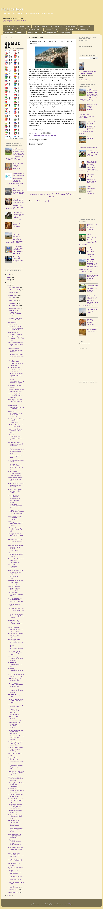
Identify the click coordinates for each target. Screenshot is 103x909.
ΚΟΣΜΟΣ (71, 30)
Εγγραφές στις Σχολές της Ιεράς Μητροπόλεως (16, 390)
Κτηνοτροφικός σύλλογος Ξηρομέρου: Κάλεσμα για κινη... (15, 829)
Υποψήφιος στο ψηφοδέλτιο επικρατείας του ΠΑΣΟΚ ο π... (16, 407)
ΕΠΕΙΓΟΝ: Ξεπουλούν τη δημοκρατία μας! (15, 795)
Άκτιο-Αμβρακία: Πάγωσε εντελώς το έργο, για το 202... (15, 344)
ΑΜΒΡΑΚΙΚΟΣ (71, 26)
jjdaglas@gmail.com (9, 21)
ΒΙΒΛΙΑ (90, 26)
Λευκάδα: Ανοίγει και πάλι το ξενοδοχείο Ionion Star (15, 800)
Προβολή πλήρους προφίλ (86, 80)
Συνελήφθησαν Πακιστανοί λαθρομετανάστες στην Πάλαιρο (18, 259)
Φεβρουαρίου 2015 (14, 290)
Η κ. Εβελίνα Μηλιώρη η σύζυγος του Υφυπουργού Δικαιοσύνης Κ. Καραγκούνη (91, 178)
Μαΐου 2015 (12, 298)
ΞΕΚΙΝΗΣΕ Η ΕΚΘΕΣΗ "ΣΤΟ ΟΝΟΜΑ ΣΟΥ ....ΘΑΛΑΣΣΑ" (15, 517)
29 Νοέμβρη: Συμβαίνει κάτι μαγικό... (15, 811)
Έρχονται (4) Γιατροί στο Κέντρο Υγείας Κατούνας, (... (15, 582)
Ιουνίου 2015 (12, 300)
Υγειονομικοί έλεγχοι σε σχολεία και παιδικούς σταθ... (15, 541)
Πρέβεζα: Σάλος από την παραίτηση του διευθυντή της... (15, 731)
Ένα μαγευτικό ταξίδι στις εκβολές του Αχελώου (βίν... (15, 849)
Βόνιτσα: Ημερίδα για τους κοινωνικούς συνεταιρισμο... (16, 560)
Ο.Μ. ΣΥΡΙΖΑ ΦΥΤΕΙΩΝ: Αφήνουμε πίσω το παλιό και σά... (15, 375)
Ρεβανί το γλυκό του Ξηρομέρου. (91, 330)
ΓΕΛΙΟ (21, 30)
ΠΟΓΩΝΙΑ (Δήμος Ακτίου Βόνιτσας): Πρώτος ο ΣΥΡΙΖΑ (15, 700)
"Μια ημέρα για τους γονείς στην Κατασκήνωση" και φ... (16, 610)
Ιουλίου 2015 (12, 303)
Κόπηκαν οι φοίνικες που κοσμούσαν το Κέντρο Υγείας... (15, 554)
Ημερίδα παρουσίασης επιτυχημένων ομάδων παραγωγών (91, 190)
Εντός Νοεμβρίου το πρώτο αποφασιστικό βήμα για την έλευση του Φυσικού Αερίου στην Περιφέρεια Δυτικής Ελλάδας (88, 127)
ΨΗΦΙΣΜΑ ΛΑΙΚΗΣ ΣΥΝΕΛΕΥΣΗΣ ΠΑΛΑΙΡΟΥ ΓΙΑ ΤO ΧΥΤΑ (14, 313)
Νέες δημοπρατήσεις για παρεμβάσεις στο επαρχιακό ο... (15, 743)
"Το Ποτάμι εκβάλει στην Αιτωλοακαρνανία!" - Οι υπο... (16, 401)
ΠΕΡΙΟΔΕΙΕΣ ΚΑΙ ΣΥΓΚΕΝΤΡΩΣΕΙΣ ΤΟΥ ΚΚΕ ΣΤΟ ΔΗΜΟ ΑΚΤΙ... (16, 512)
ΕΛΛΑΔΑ (48, 30)
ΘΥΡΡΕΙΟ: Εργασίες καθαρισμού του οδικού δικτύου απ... (16, 790)
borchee (60, 904)
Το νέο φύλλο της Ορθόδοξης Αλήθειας (15, 333)
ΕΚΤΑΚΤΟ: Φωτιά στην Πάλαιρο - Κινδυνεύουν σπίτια (92, 277)
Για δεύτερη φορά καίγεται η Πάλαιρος (92, 310)
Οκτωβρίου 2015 (13, 887)
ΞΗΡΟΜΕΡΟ (9, 33)
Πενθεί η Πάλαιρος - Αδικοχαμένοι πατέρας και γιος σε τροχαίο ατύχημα (92, 288)
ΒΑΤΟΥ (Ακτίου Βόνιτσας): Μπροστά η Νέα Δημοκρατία (16, 635)
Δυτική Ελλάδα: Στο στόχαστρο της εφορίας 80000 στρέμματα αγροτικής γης (18, 216)
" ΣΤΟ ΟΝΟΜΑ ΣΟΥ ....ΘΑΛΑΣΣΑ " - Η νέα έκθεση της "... (15, 369)
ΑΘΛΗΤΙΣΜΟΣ (25, 26)
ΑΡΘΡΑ (81, 26)
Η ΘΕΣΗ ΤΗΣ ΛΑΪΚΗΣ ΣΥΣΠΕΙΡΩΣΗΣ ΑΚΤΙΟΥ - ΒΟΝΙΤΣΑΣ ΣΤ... (16, 328)
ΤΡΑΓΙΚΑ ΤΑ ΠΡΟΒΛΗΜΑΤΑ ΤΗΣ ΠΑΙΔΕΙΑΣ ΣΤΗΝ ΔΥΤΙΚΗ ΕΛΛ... (15, 414)
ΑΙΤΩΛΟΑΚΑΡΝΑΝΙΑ (40, 26)
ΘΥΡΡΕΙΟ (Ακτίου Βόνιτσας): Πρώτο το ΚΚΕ (15, 664)
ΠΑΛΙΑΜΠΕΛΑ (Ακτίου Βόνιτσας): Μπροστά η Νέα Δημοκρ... (15, 658)
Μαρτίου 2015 (12, 292)
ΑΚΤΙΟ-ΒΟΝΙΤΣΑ (56, 26)
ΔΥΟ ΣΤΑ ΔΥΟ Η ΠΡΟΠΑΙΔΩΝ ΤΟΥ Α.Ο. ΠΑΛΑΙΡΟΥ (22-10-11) (92, 153)
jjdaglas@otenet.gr (22, 21)
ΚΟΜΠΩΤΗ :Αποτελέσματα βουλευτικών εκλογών (15, 647)
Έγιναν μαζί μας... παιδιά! (16, 867)
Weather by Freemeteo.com (84, 343)
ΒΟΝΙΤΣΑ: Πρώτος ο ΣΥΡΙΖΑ (14, 695)
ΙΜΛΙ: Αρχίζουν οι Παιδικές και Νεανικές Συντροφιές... (16, 784)
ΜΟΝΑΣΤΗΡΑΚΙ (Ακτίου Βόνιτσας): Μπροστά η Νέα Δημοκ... (15, 690)
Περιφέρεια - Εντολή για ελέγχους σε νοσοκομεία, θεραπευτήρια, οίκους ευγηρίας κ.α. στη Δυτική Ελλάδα (14, 237)
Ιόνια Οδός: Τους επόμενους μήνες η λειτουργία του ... (14, 872)
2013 (8, 280)
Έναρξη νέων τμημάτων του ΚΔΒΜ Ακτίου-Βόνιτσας (15, 491)
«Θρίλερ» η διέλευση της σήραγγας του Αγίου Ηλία (15, 529)
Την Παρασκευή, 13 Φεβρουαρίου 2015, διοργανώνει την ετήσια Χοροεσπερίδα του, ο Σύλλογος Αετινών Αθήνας (14, 203)
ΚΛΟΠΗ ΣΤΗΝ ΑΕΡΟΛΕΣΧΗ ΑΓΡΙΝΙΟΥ (13, 566)
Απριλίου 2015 (13, 295)
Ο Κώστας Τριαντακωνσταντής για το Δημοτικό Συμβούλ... (16, 381)
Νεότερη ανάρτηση (37, 194)
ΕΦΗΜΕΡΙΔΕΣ (59, 30)
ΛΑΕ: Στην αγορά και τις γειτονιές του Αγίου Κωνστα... (15, 523)
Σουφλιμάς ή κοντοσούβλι (90, 137)
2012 (8, 277)
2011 (8, 274)
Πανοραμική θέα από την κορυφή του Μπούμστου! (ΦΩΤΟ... (15, 877)
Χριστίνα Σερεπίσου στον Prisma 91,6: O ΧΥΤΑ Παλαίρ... (15, 430)
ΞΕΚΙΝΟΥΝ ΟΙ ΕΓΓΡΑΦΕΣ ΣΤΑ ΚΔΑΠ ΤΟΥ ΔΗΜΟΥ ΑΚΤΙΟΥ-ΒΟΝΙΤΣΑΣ (18, 250)
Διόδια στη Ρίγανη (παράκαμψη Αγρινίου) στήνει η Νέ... (15, 594)
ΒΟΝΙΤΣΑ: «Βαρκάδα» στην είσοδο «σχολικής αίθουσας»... (15, 778)
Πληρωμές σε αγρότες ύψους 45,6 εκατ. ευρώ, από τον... (16, 535)
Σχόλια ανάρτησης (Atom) (44, 201)
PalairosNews (12, 9)
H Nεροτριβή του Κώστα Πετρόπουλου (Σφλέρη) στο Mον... (16, 616)
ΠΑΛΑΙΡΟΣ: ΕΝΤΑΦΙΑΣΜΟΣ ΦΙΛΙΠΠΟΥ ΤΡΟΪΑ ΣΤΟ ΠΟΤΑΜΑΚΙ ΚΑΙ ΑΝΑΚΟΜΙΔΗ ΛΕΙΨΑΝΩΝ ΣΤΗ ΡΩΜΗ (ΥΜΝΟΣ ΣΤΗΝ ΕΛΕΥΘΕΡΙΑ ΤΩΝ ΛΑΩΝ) (14, 154)
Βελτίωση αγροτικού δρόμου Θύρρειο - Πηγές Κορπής (14, 588)
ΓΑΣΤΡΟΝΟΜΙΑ (10, 30)
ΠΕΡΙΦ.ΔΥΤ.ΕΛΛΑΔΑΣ (35, 33)
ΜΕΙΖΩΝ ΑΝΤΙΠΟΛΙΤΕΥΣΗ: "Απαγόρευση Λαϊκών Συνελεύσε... (15, 362)
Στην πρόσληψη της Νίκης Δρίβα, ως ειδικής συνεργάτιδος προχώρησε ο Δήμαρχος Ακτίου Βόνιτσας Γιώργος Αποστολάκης (88, 166)
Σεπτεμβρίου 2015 (14, 308)
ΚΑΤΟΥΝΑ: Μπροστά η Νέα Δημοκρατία (15, 679)
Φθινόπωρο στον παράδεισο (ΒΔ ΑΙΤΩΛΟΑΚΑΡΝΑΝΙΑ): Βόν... (15, 622)
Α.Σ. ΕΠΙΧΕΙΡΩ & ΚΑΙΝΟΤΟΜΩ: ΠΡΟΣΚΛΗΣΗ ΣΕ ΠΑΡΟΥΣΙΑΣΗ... (14, 498)
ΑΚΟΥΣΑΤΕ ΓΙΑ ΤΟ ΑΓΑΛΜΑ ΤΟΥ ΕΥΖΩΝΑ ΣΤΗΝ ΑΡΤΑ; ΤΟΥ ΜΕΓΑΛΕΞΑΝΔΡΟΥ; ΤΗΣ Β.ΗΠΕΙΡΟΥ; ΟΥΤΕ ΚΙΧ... (88, 300)
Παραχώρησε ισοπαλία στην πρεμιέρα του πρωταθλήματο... (15, 806)
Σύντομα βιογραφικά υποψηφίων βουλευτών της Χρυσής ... (16, 444)
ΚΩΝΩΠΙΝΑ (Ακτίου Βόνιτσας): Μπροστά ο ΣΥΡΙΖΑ (15, 652)
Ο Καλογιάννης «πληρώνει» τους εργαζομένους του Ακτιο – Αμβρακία (18, 191)
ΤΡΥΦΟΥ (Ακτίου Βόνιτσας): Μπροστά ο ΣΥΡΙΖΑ (15, 670)
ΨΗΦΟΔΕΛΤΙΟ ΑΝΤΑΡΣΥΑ (12, 323)
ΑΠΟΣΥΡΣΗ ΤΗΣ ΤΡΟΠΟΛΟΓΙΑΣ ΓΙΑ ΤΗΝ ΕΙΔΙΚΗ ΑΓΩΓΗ (86, 116)
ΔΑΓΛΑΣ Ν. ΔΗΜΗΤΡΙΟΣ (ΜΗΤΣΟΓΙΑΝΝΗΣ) (88, 72)
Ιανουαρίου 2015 (13, 287)
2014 (8, 282)
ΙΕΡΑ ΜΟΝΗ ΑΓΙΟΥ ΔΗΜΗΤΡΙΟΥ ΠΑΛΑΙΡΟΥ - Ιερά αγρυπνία (14, 725)
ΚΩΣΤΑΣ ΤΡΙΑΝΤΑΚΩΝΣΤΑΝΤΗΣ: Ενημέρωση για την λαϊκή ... (16, 766)
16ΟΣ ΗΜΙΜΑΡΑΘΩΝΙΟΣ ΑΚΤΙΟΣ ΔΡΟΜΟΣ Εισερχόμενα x (15, 572)
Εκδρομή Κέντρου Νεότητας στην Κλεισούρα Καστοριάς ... (16, 759)
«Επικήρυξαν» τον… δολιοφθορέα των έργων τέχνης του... (16, 350)
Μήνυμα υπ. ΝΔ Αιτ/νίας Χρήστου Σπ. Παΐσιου (15, 318)
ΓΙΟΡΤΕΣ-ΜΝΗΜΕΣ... (34, 30)
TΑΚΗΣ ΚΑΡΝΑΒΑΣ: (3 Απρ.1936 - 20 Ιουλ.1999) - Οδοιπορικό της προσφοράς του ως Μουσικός (87, 239)
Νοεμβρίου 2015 (13, 889)
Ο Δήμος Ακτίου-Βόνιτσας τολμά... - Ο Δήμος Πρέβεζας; (15, 749)
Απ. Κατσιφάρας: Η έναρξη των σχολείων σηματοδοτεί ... (16, 420)
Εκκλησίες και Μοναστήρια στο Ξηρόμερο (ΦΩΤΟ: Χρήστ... (16, 772)
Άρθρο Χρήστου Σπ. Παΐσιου (14, 605)
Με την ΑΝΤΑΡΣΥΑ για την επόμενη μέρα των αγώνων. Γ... (16, 485)
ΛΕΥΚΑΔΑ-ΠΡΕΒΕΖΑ (85, 30)
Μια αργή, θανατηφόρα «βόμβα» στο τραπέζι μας (91, 322)
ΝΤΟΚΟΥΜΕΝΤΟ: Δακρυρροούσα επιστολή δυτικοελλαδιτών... (14, 823)
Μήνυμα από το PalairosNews (88, 147)
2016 (8, 895)
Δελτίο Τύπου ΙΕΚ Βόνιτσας (13, 577)
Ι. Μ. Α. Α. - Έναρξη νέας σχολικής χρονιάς (15, 425)
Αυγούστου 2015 (13, 305)
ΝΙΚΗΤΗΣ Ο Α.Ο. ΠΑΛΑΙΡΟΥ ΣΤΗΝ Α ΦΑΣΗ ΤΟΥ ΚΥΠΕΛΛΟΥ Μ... (16, 467)
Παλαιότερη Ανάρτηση (65, 194)
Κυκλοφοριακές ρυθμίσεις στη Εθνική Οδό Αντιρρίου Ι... (15, 737)
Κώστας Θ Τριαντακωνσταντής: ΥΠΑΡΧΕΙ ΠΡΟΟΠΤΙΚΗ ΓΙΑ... (16, 437)
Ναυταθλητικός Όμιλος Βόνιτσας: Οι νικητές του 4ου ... (16, 338)
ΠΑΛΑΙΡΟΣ (21, 33)
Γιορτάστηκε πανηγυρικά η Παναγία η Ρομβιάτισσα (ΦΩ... (16, 356)
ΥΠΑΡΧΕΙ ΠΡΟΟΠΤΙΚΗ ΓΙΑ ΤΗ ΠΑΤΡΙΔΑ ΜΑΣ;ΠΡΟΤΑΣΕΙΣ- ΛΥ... (16, 600)
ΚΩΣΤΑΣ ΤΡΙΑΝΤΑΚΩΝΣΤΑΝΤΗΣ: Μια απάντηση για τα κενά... (16, 451)
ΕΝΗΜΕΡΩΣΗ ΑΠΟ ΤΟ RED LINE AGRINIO (15, 860)
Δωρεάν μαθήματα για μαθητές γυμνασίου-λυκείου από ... (15, 835)
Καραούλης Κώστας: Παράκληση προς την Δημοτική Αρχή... (15, 629)
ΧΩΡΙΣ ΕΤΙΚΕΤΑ (65, 33)
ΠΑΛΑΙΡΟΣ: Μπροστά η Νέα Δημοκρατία (15, 705)
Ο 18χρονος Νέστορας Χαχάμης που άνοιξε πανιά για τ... (15, 816)
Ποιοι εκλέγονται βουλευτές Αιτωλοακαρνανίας (14, 718)
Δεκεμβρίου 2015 (13, 892)
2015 (8, 285)
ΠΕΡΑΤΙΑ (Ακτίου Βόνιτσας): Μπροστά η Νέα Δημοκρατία (15, 684)
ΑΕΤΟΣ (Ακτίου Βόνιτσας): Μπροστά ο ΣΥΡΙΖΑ (16, 675)
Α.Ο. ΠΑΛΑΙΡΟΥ (10, 26)
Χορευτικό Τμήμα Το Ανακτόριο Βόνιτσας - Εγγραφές (15, 395)
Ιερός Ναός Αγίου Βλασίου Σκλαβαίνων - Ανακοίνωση (18, 166)
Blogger (70, 904)
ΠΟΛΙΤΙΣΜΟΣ (51, 33)
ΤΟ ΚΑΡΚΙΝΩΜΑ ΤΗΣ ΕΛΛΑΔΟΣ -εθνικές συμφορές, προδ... (14, 473)
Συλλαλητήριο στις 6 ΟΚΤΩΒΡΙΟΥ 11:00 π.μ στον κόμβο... (16, 855)
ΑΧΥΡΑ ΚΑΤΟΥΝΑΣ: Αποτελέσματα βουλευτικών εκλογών (15, 641)
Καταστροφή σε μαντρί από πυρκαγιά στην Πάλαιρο (15, 479)
